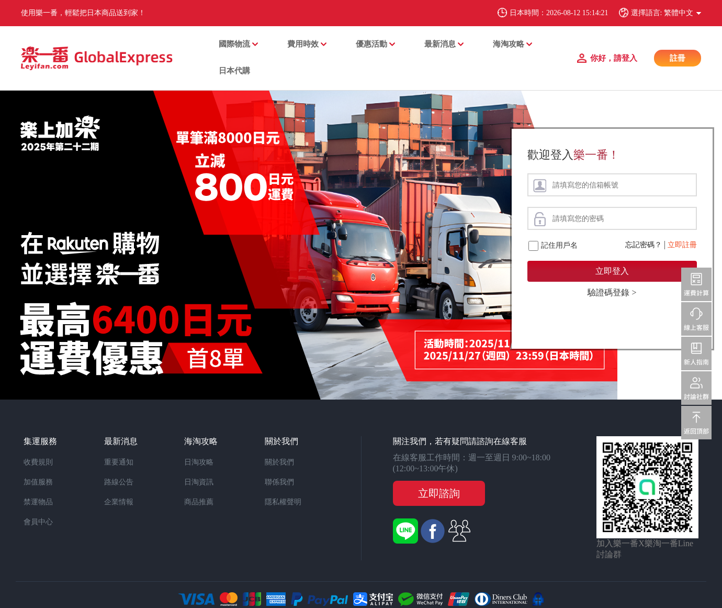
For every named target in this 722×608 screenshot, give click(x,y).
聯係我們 (279, 482)
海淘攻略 (508, 44)
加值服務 (38, 482)
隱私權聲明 (283, 502)
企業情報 (118, 502)
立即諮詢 (439, 493)
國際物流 (234, 44)
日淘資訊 (198, 482)
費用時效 (303, 44)
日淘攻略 (198, 462)
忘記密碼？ (643, 245)
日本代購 (234, 71)
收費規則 (38, 462)
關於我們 (279, 462)
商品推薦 (198, 502)
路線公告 (118, 482)
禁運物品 (38, 502)
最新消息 (440, 44)
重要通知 (118, 462)
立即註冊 (682, 245)
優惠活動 (371, 44)
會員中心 (38, 522)
